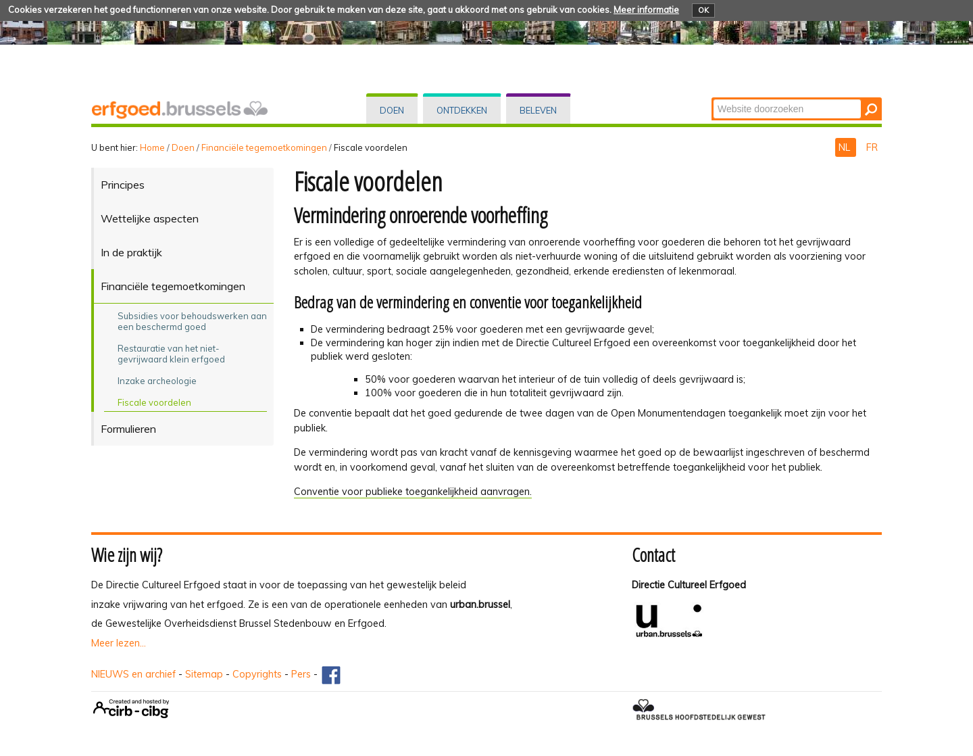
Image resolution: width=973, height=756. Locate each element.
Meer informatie (646, 9)
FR (872, 147)
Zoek (712, 98)
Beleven (538, 110)
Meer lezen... (118, 643)
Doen (392, 110)
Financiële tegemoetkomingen (264, 147)
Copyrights (257, 674)
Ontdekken (461, 110)
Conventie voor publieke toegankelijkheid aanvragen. (413, 492)
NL (846, 147)
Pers (301, 674)
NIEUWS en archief (133, 674)
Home (152, 147)
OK (703, 10)
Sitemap (204, 674)
